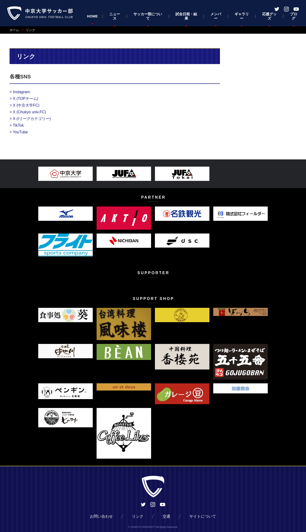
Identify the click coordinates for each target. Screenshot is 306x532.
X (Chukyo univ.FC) (28, 112)
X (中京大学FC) (24, 105)
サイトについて (202, 516)
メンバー (215, 16)
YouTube (19, 132)
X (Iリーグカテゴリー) (30, 119)
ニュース (114, 16)
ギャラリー (242, 16)
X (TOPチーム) (24, 99)
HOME (92, 16)
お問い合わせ (101, 516)
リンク (137, 516)
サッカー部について (147, 16)
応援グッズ (269, 16)
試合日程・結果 (186, 16)
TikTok (17, 125)
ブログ (293, 16)
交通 (166, 516)
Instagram (20, 92)
